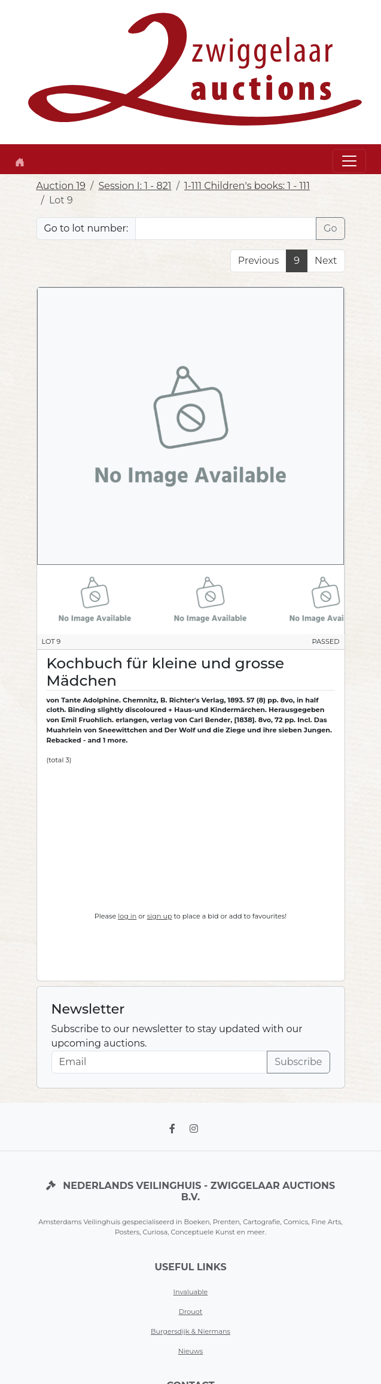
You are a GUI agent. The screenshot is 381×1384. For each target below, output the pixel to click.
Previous (258, 260)
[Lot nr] (225, 228)
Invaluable (190, 1292)
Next (326, 260)
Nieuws (190, 1351)
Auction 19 (61, 185)
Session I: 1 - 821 (134, 185)
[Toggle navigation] (349, 161)
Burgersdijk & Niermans (190, 1331)
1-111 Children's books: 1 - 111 (247, 185)
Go (330, 228)
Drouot (191, 1311)
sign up (159, 916)
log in (127, 916)
